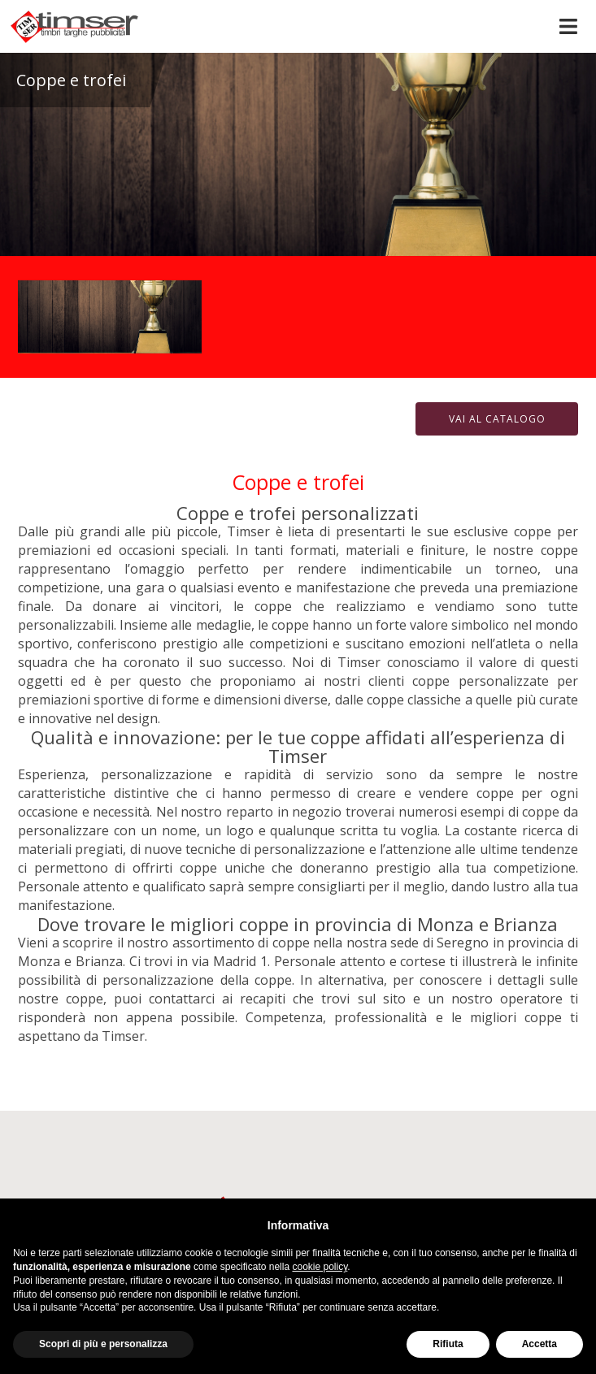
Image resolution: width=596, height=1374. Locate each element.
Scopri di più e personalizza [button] (103, 1344)
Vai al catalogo (497, 419)
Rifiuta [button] (448, 1344)
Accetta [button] (539, 1344)
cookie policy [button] (319, 1266)
